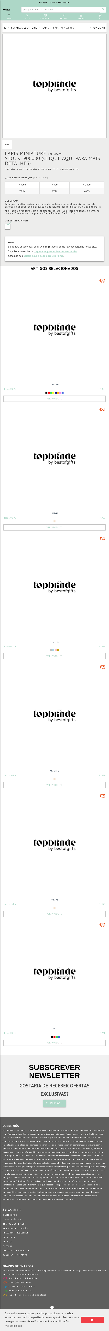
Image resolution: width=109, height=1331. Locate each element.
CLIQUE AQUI (54, 1103)
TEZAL (54, 1028)
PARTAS (54, 899)
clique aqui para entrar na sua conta (55, 251)
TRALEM (54, 384)
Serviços (8, 1241)
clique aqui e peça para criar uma (43, 255)
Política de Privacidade (16, 1250)
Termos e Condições (14, 1224)
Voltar (99, 27)
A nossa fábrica (12, 1219)
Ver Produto (54, 398)
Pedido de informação (15, 1228)
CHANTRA (54, 642)
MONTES (54, 770)
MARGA (54, 513)
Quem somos (10, 1215)
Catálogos (9, 1237)
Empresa (7, 1246)
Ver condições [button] (13, 1325)
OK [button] (93, 1320)
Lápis (46, 27)
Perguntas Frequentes (16, 1232)
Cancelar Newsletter (15, 1255)
